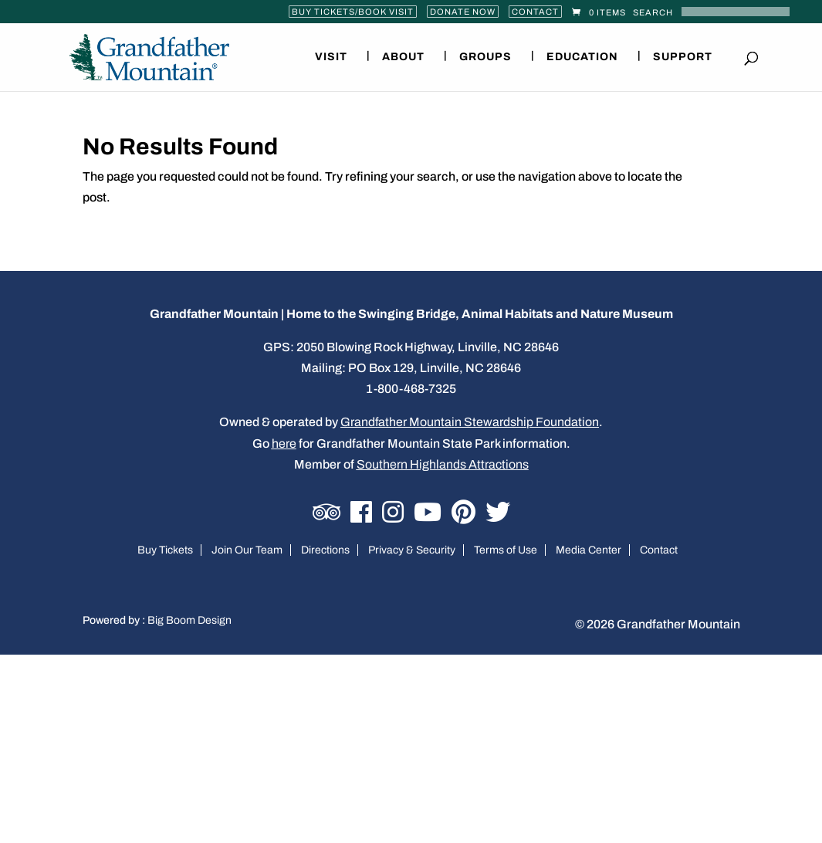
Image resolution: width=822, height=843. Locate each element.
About (403, 57)
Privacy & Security (411, 550)
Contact (535, 11)
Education (582, 57)
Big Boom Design (189, 620)
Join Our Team (246, 550)
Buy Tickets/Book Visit (353, 11)
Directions (325, 550)
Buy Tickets (165, 550)
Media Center (588, 550)
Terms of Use (505, 550)
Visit (331, 57)
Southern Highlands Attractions (443, 464)
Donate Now (463, 11)
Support (682, 57)
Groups (485, 57)
